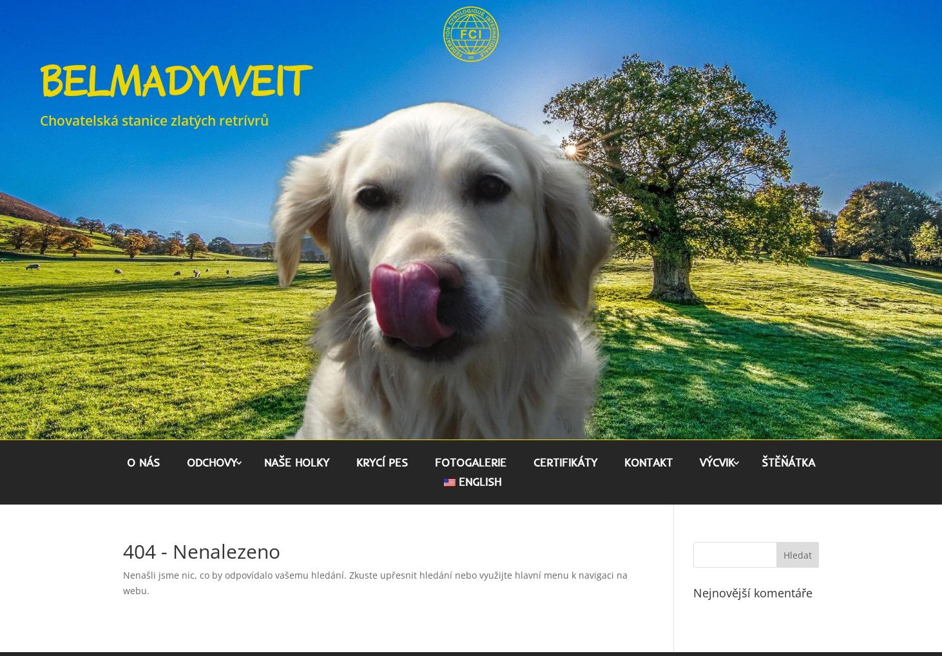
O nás (143, 463)
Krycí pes (382, 463)
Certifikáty (565, 463)
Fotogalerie (470, 463)
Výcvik (717, 463)
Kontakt (648, 463)
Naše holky (296, 463)
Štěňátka (788, 463)
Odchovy (212, 463)
